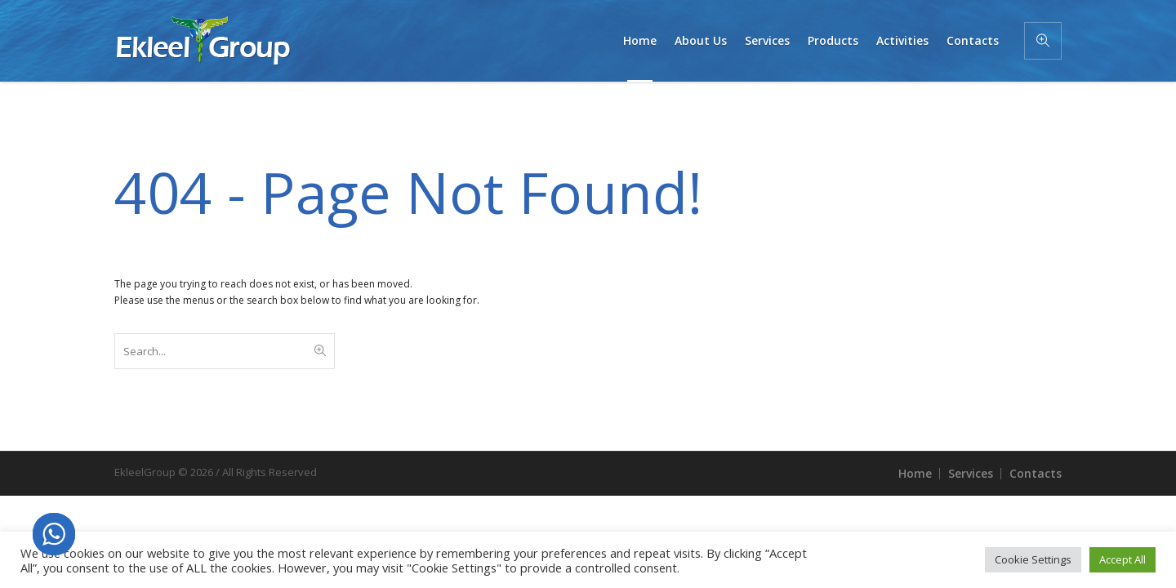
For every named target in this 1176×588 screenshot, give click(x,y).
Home (915, 473)
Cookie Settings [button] (1033, 559)
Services (970, 473)
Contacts (1035, 473)
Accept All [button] (1122, 559)
